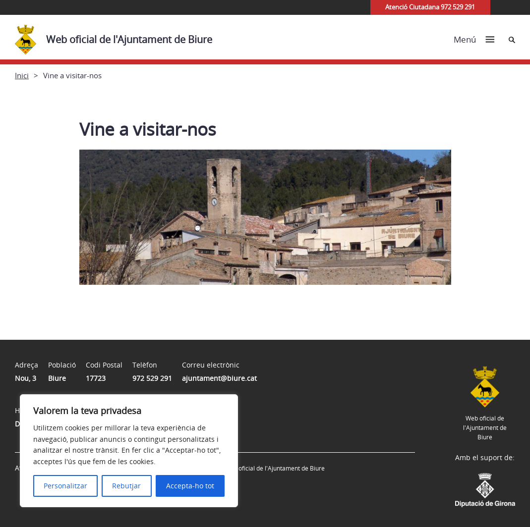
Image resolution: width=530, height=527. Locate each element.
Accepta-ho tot (190, 485)
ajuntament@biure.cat (219, 378)
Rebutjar (126, 485)
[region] (129, 450)
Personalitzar (65, 485)
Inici (22, 75)
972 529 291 (152, 378)
